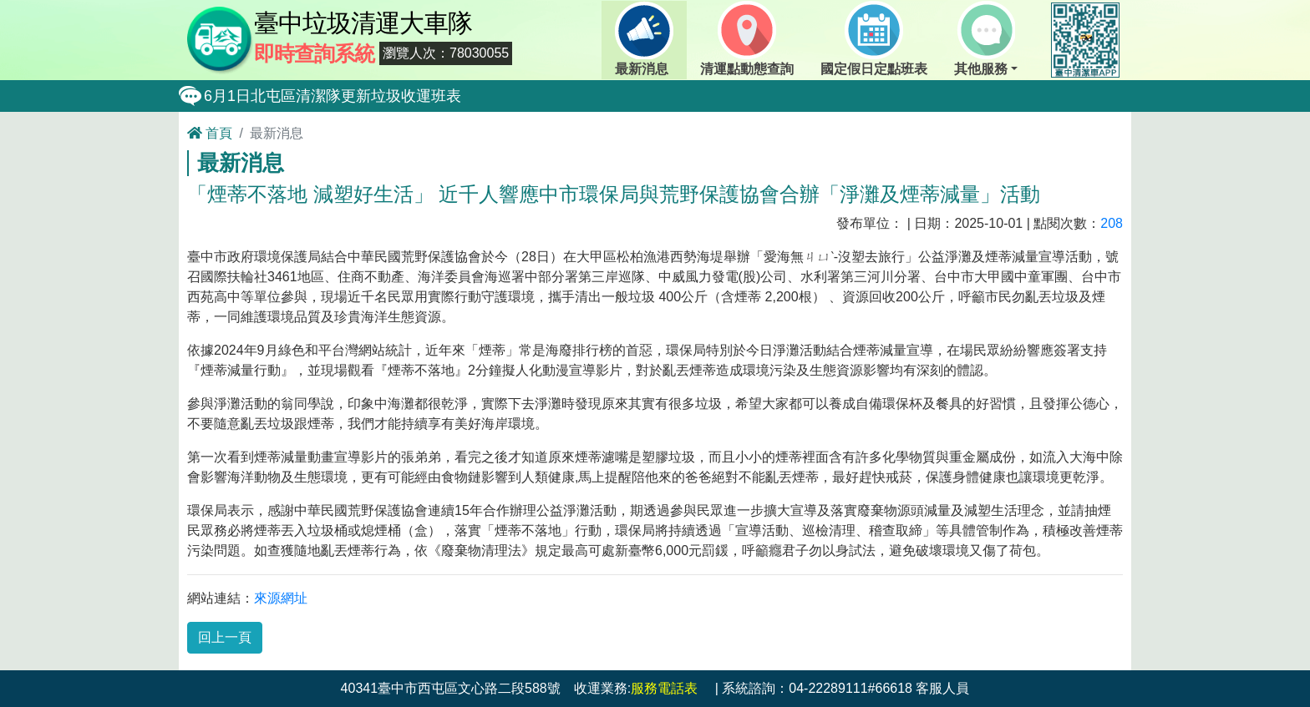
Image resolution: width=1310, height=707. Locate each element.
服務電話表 (664, 688)
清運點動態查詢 (747, 38)
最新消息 (644, 38)
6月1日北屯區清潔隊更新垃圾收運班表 (332, 96)
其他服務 (984, 38)
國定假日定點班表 (873, 38)
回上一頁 (224, 637)
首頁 (209, 133)
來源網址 (280, 598)
